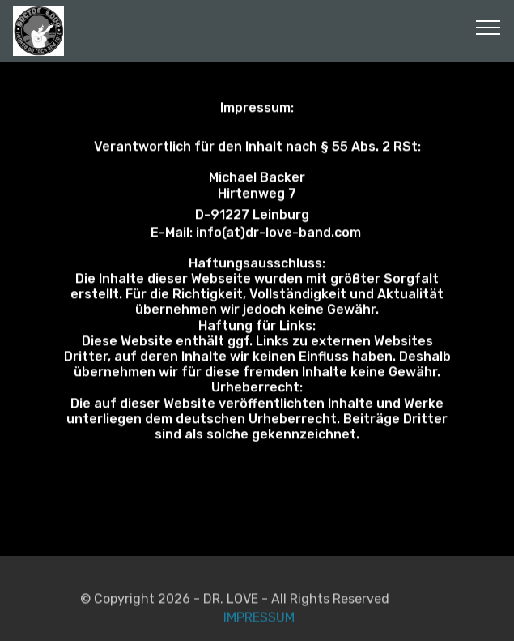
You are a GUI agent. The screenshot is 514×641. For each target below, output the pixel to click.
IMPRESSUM (257, 622)
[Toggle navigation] (488, 26)
